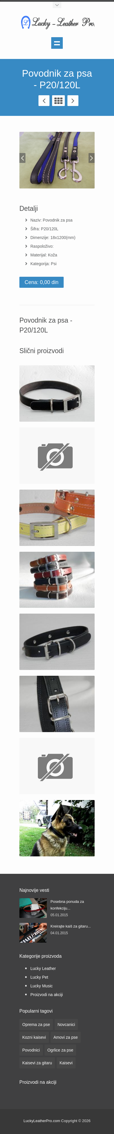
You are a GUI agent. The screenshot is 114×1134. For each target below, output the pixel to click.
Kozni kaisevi (34, 1037)
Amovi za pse (66, 1037)
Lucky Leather (43, 968)
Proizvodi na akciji (46, 994)
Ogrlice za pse (60, 1050)
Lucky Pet (39, 977)
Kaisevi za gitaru (37, 1063)
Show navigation (57, 43)
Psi (53, 263)
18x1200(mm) (62, 237)
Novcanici (66, 1024)
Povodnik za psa (58, 220)
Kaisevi (66, 1063)
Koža (52, 255)
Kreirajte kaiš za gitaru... (71, 926)
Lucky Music (41, 986)
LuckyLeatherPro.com (41, 1121)
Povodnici (31, 1050)
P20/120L (49, 229)
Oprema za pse (36, 1024)
